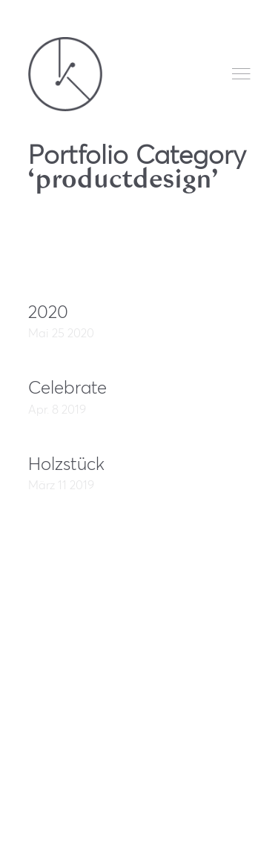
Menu (241, 73)
